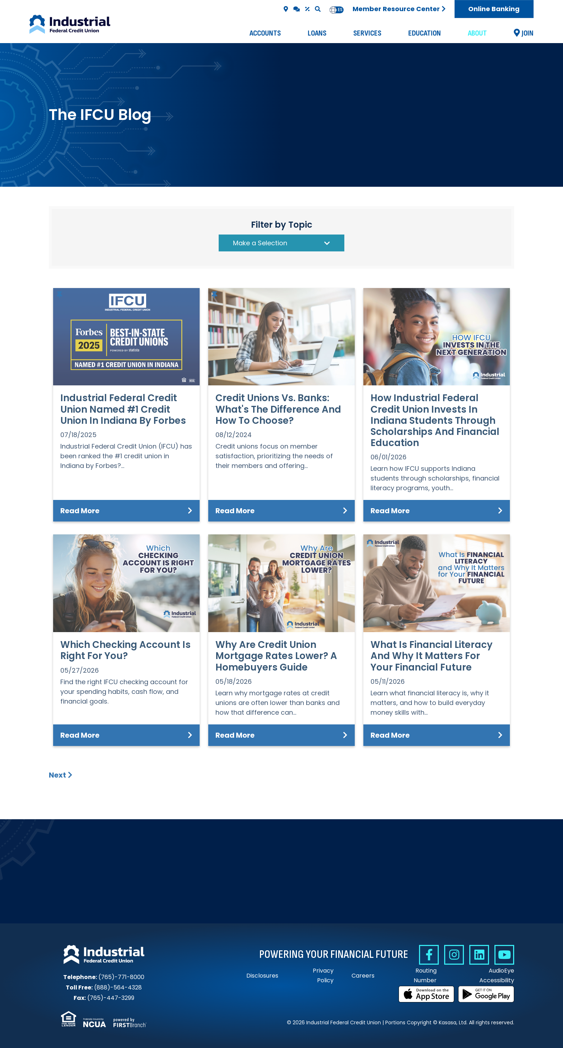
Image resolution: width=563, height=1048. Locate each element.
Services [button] (367, 33)
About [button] (477, 33)
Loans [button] (317, 33)
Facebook (429, 955)
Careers (363, 976)
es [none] (340, 10)
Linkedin (479, 955)
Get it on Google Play (486, 994)
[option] (340, 9)
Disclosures (262, 976)
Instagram (454, 955)
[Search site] (318, 9)
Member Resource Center (396, 8)
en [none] (333, 10)
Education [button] (424, 33)
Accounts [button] (265, 33)
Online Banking (494, 8)
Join (528, 33)
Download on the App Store (427, 994)
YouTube (504, 955)
